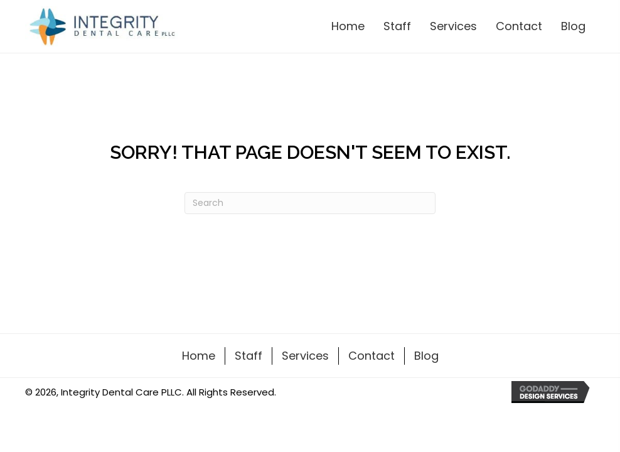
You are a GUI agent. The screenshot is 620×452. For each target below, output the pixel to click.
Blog (426, 355)
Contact (371, 355)
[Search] (310, 203)
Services (305, 355)
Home (198, 355)
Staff (248, 355)
